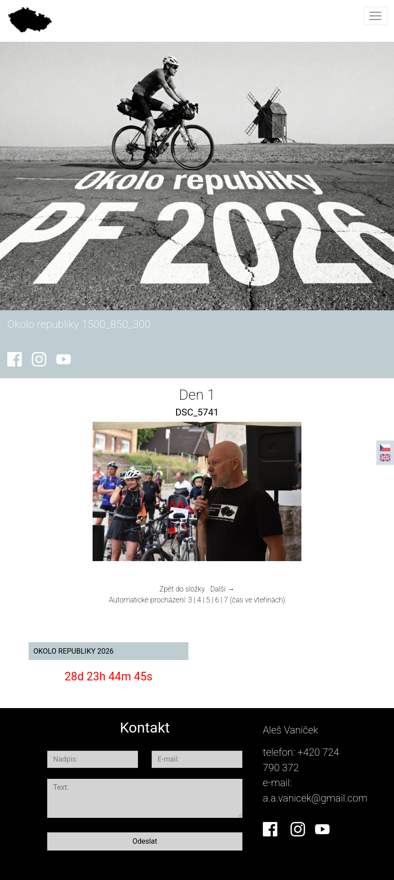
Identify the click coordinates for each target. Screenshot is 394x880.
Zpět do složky (182, 589)
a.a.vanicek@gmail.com (315, 798)
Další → (222, 589)
